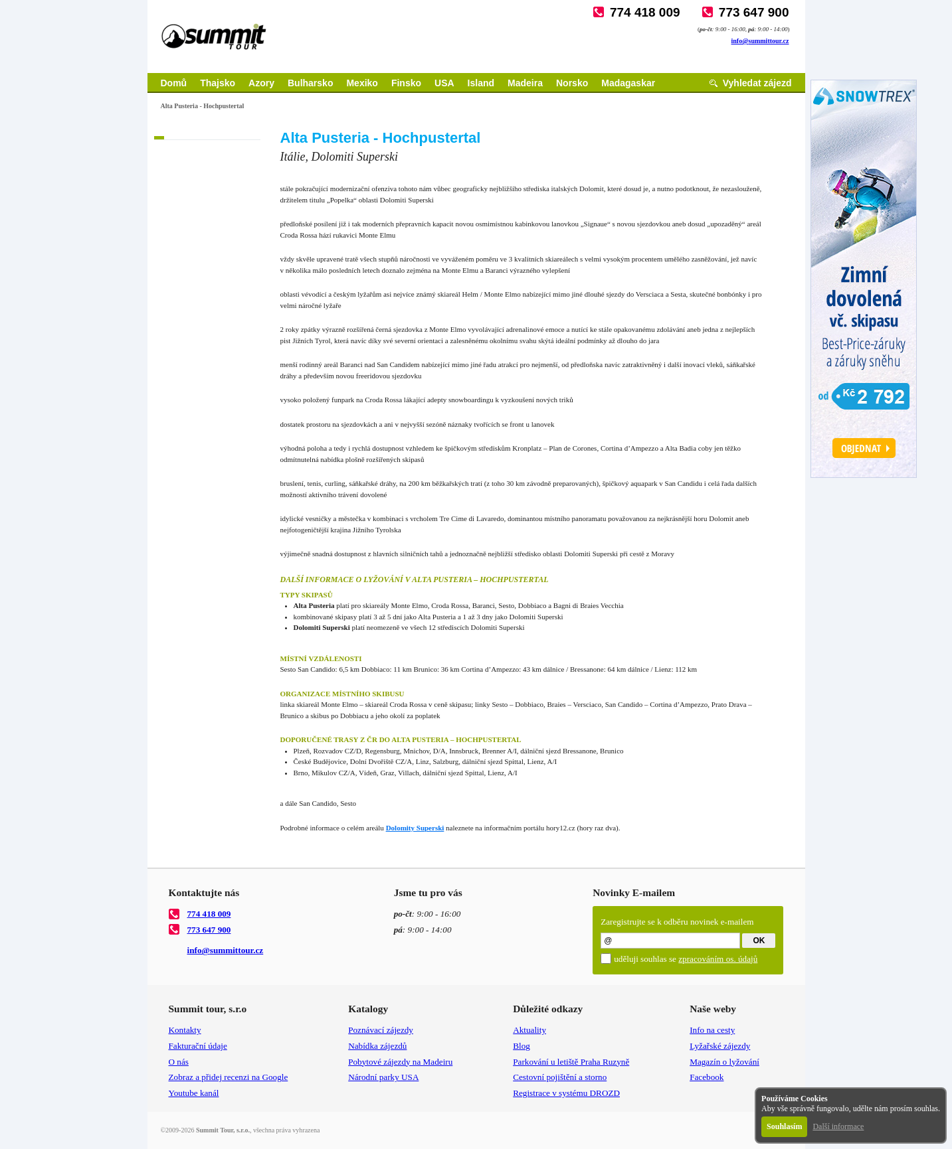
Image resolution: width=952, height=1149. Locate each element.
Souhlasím (784, 1126)
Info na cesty (712, 1030)
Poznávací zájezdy (380, 1030)
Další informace (838, 1126)
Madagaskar (628, 83)
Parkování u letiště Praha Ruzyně (571, 1062)
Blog (521, 1046)
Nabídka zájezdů (377, 1046)
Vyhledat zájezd (757, 83)
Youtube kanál (194, 1093)
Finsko (406, 83)
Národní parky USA (383, 1077)
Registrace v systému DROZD (566, 1093)
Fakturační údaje (198, 1046)
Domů (174, 83)
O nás (179, 1062)
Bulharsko (310, 83)
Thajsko (217, 83)
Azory (261, 83)
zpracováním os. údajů (717, 959)
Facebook (706, 1077)
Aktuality (529, 1030)
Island (481, 83)
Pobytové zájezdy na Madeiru (400, 1062)
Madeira (525, 83)
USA (444, 83)
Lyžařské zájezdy (720, 1046)
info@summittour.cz (760, 40)
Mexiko (361, 83)
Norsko (572, 83)
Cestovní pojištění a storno (560, 1077)
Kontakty (185, 1030)
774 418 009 (645, 12)
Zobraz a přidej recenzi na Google (228, 1077)
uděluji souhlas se (685, 959)
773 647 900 (754, 12)
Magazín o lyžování (724, 1062)
